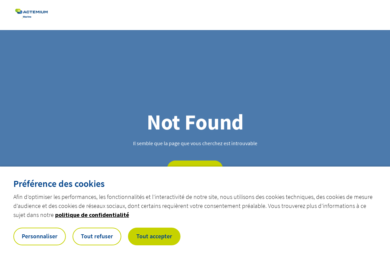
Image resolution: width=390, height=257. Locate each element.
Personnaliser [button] (39, 236)
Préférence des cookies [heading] (59, 183)
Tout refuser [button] (97, 236)
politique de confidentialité (92, 215)
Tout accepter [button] (154, 236)
